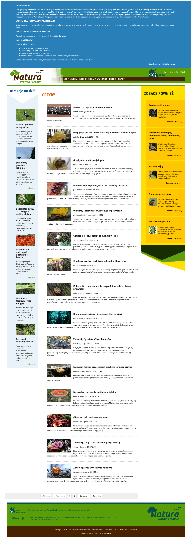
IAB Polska (107, 533)
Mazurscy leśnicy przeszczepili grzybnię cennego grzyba (102, 366)
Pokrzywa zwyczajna (159, 221)
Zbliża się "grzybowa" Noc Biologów (92, 339)
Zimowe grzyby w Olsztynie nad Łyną (92, 467)
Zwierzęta (102, 79)
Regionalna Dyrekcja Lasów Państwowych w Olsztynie (68, 510)
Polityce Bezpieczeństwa (82, 60)
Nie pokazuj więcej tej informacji (162, 64)
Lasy (66, 79)
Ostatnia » (97, 496)
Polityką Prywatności (139, 17)
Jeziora (74, 79)
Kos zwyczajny (156, 166)
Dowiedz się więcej (174, 121)
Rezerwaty (90, 79)
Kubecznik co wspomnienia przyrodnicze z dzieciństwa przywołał (102, 287)
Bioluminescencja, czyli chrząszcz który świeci (97, 313)
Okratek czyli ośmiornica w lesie (90, 417)
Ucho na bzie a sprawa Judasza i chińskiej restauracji (101, 185)
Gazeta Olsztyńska (170, 72)
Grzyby (121, 79)
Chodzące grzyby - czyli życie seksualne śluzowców (100, 261)
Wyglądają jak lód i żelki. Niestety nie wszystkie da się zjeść (104, 132)
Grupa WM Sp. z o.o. (57, 36)
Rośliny (112, 79)
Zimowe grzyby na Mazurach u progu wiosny (96, 442)
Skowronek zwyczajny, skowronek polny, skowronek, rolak (164, 135)
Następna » (84, 496)
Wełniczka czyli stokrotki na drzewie (92, 107)
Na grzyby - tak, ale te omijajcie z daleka (94, 392)
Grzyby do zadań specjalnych (88, 160)
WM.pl (182, 72)
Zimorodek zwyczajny (160, 194)
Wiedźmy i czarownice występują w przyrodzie (97, 210)
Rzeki (81, 79)
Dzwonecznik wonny (159, 105)
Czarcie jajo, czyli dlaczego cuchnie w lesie (95, 235)
